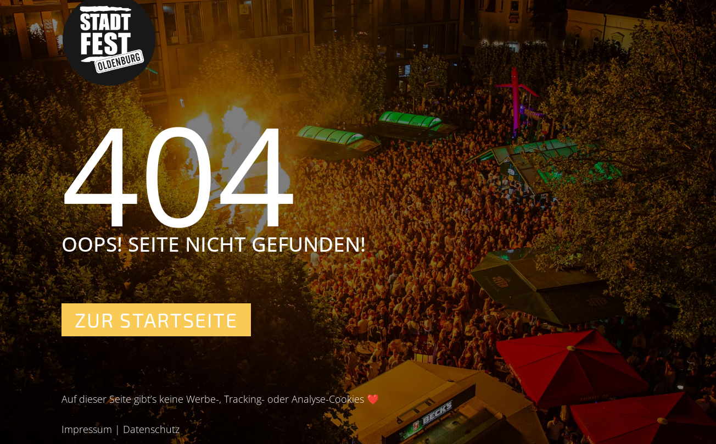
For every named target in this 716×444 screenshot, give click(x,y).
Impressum (86, 429)
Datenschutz (151, 429)
